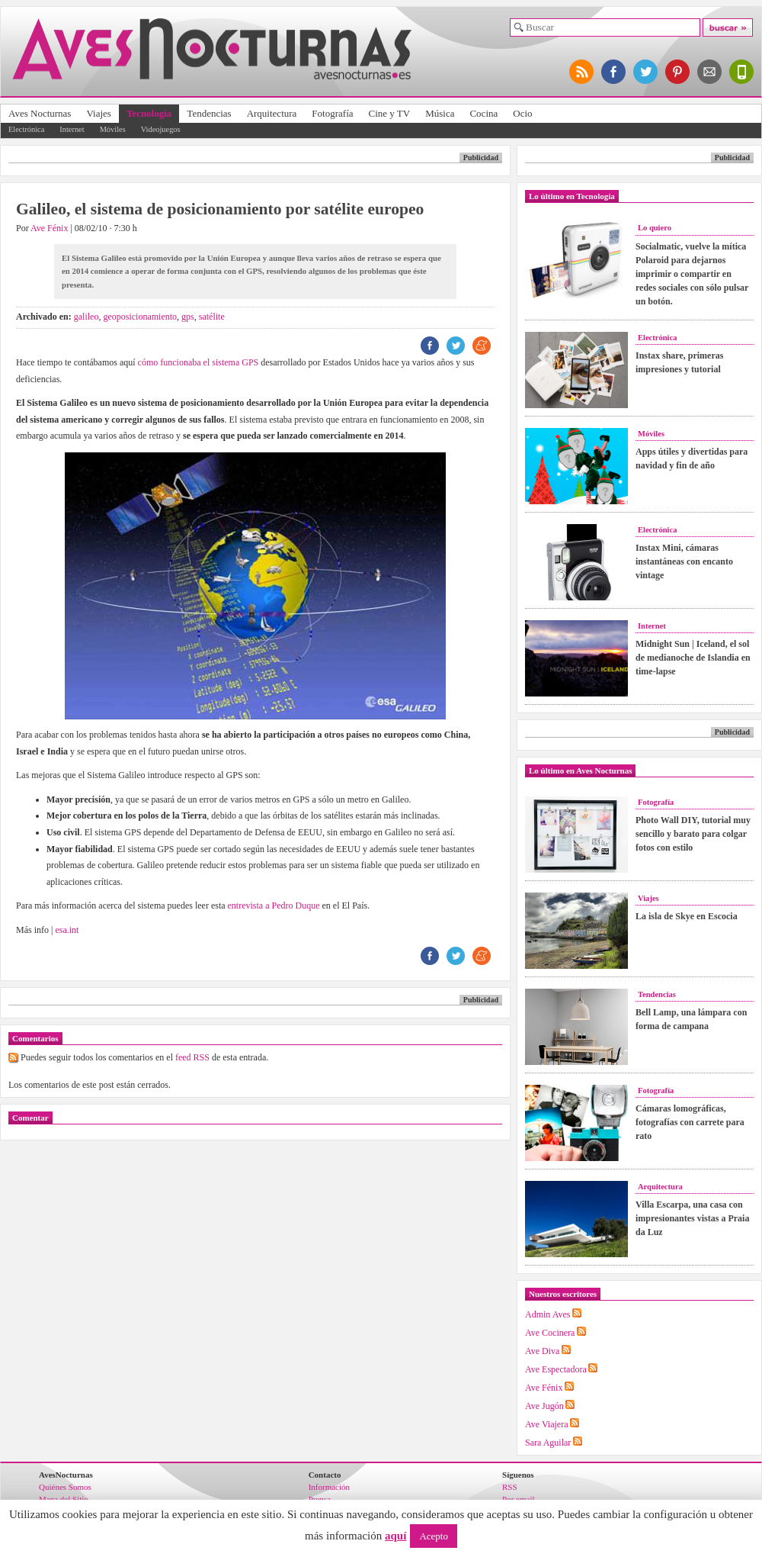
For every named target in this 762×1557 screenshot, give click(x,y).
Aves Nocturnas (39, 113)
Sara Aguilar (548, 1442)
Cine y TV (390, 113)
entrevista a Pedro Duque (273, 905)
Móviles (113, 129)
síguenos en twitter (646, 72)
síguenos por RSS (582, 72)
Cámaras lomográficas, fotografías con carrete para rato (690, 1122)
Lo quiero (654, 228)
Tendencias (209, 113)
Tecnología (148, 113)
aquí (395, 1536)
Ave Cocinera (550, 1332)
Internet (71, 129)
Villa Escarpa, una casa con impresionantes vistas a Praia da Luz (692, 1218)
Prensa (320, 1499)
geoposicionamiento (140, 316)
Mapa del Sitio (63, 1499)
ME (481, 345)
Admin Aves (547, 1314)
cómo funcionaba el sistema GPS (198, 362)
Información (329, 1486)
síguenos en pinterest (678, 72)
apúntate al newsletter (710, 72)
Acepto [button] (433, 1536)
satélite (212, 316)
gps (187, 316)
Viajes (98, 113)
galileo (86, 316)
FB (430, 345)
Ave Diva (542, 1351)
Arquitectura (272, 113)
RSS (509, 1486)
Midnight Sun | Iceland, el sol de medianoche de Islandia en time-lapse (693, 658)
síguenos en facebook (614, 72)
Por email (518, 1499)
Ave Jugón (544, 1406)
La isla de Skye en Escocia (687, 916)
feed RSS (192, 1057)
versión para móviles (742, 72)
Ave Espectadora (556, 1369)
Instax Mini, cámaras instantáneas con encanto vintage (684, 561)
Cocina (483, 113)
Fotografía (332, 113)
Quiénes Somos (65, 1486)
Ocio (522, 113)
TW (456, 345)
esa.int (66, 930)
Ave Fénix (49, 228)
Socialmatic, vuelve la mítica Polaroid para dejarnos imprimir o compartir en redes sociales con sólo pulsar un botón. (692, 274)
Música (439, 113)
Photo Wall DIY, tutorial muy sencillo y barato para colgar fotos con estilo (693, 834)
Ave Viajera (546, 1424)
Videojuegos (161, 129)
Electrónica (26, 129)
